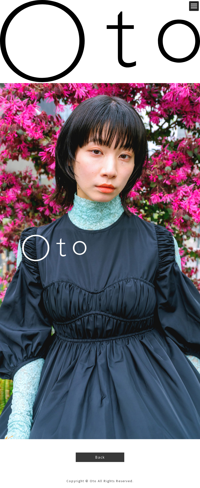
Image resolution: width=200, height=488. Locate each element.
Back (100, 457)
